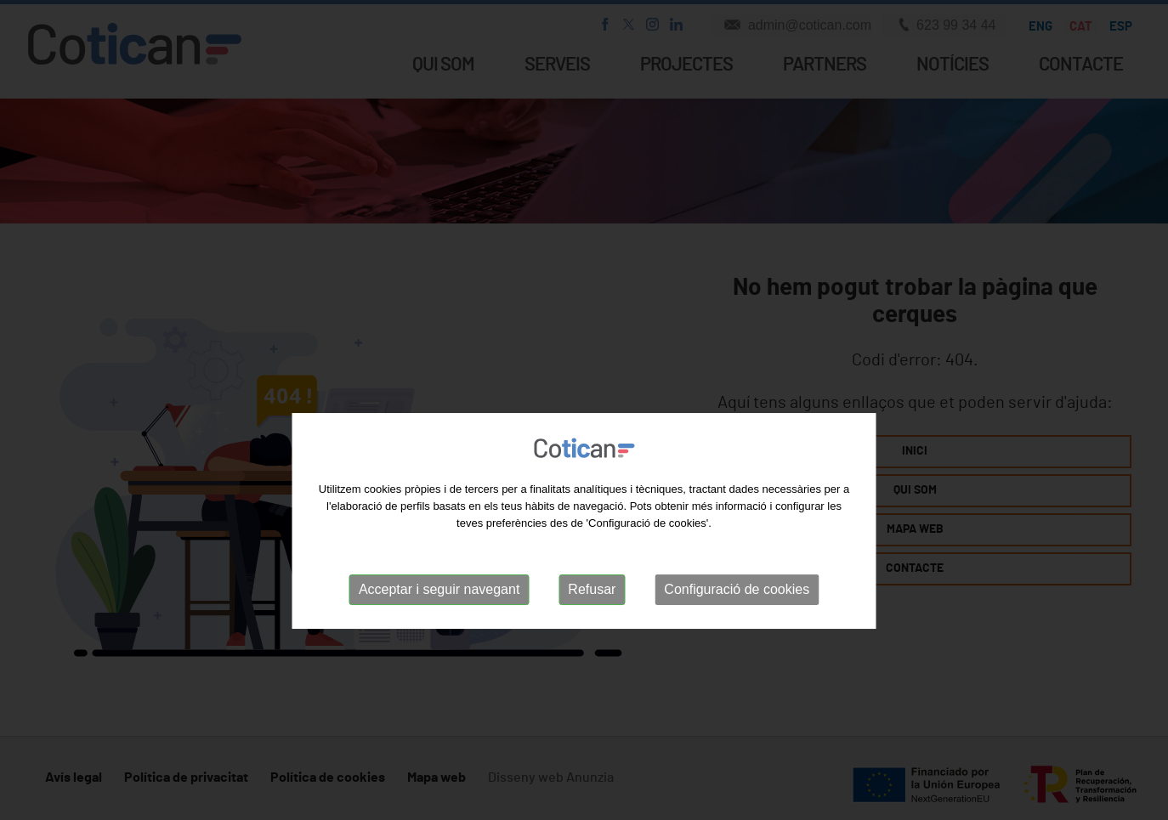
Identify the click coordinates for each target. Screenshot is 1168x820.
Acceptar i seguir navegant (439, 645)
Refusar (591, 645)
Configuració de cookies (736, 645)
